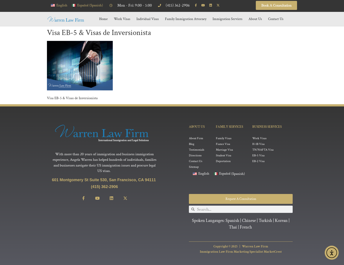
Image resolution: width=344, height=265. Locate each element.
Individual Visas (147, 19)
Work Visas (122, 19)
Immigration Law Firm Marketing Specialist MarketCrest (241, 252)
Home (103, 19)
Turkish (265, 221)
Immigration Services (227, 19)
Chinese (249, 221)
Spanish (232, 221)
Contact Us (275, 19)
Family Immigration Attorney (185, 19)
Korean (281, 221)
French (246, 227)
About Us (255, 19)
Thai (233, 227)
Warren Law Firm (255, 246)
